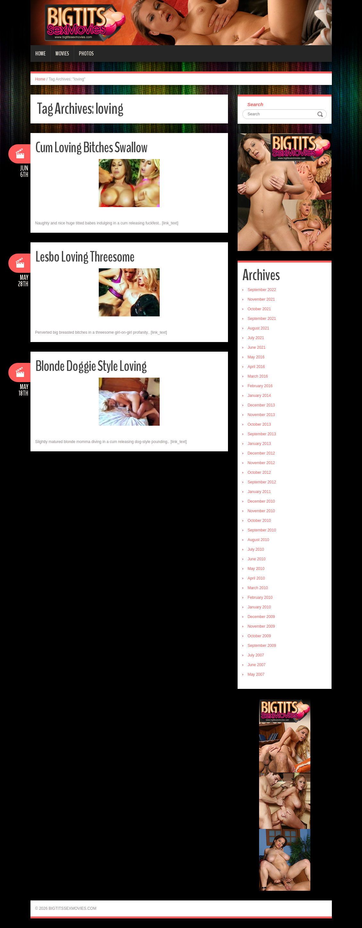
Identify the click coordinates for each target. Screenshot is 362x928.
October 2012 (259, 472)
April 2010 (256, 578)
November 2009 (261, 626)
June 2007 (256, 665)
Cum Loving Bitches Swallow (91, 147)
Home (40, 53)
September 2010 (262, 530)
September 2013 (262, 434)
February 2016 (260, 386)
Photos (86, 53)
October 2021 (259, 309)
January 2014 (259, 395)
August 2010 (258, 540)
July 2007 (256, 655)
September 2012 (262, 482)
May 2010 (256, 568)
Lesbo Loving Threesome (84, 257)
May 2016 (256, 357)
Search (255, 104)
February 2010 (260, 597)
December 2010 (261, 501)
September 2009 (262, 645)
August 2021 (258, 328)
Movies (62, 53)
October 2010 (259, 520)
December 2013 (261, 405)
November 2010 (261, 511)
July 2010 (256, 549)
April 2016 (256, 366)
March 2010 (258, 588)
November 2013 (261, 415)
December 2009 (261, 616)
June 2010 (256, 559)
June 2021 (256, 347)
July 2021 (256, 338)
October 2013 (259, 424)
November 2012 (261, 463)
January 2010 (259, 607)
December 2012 (261, 453)
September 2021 (262, 318)
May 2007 (256, 674)
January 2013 (259, 443)
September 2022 (262, 290)
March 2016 (258, 376)
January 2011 (259, 491)
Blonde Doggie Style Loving (91, 366)
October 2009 (259, 636)
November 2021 (261, 299)
